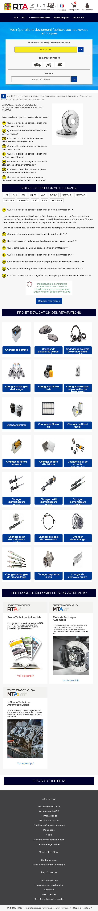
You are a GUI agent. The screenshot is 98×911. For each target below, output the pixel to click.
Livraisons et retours (49, 820)
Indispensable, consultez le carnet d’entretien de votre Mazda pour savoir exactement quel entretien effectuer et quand (52, 288)
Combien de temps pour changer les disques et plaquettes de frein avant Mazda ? (47, 275)
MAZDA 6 (23, 200)
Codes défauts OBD (49, 811)
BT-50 (33, 195)
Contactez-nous (49, 860)
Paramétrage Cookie (49, 844)
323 (15, 195)
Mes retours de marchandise (49, 885)
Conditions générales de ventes (49, 825)
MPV (35, 200)
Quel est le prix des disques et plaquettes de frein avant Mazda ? (38, 255)
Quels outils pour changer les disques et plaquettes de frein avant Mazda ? (43, 269)
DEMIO (53, 195)
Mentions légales (49, 816)
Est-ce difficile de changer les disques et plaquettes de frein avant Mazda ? (44, 262)
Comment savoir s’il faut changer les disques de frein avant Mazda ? (40, 241)
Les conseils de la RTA (49, 806)
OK (74, 79)
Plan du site (49, 830)
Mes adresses (49, 894)
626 (23, 195)
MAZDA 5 (9, 200)
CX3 (43, 195)
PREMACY (57, 200)
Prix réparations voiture (19, 96)
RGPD (49, 835)
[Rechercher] (41, 79)
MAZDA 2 (66, 195)
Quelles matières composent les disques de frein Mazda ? (35, 234)
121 (6, 195)
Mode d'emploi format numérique (49, 865)
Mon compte (49, 872)
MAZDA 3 (80, 195)
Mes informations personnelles (49, 899)
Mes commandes (49, 880)
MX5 (44, 200)
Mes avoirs (49, 890)
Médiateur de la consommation (49, 840)
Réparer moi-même (49, 301)
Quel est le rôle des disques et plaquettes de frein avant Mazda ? (38, 210)
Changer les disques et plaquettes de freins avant (54, 96)
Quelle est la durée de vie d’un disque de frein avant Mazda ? (37, 248)
